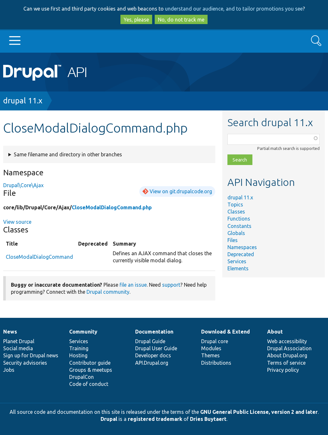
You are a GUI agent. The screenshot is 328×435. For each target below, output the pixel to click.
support (171, 285)
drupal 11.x (22, 100)
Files (232, 240)
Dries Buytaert (208, 419)
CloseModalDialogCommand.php (112, 207)
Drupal (109, 419)
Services (236, 261)
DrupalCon (81, 377)
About (275, 332)
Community (83, 332)
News (10, 332)
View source (17, 222)
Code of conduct (88, 384)
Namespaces (242, 247)
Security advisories (25, 363)
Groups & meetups (90, 370)
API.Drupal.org (151, 363)
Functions (238, 219)
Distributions (216, 363)
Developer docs (153, 355)
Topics (235, 204)
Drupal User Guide (156, 348)
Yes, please (136, 19)
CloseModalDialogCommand (39, 257)
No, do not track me (181, 19)
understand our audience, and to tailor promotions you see (234, 9)
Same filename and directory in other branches (68, 154)
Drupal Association (289, 348)
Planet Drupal (18, 341)
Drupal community (107, 292)
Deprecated (240, 254)
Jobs (8, 370)
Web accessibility (287, 341)
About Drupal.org (287, 355)
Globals (236, 233)
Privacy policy (283, 370)
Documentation (154, 332)
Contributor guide (90, 363)
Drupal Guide (150, 341)
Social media (18, 348)
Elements (238, 268)
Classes (236, 211)
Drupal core (214, 341)
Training (78, 348)
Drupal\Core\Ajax (23, 185)
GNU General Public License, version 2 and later (259, 412)
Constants (239, 226)
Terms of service (286, 363)
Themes (210, 355)
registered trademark (155, 419)
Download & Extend (225, 332)
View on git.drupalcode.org (181, 191)
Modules (211, 348)
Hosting (78, 355)
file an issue (133, 285)
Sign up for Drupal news (30, 355)
